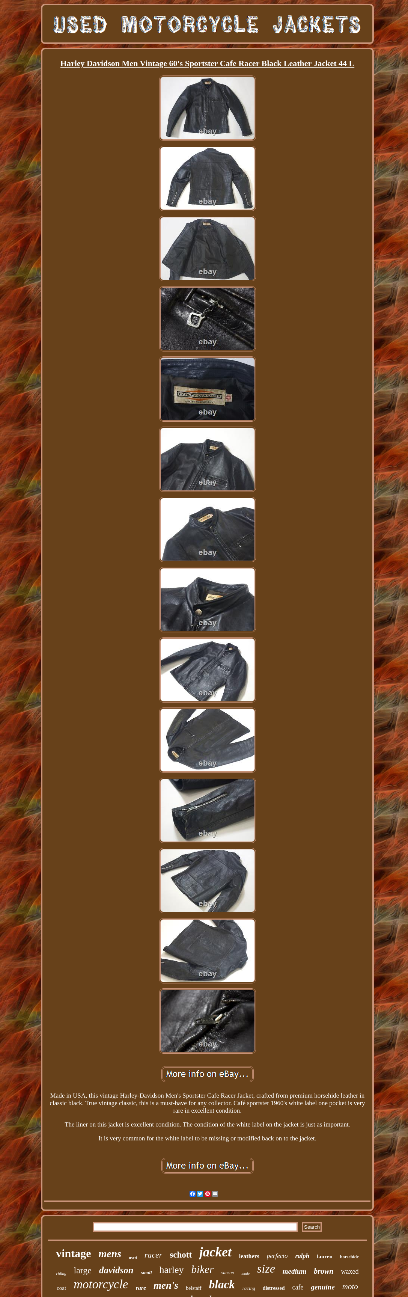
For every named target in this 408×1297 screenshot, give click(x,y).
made (245, 1273)
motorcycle (101, 1284)
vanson (227, 1272)
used (133, 1257)
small (146, 1272)
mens (110, 1253)
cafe (298, 1287)
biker (202, 1269)
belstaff (194, 1288)
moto (350, 1286)
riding (61, 1273)
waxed (349, 1271)
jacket (215, 1252)
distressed (274, 1288)
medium (294, 1271)
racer (154, 1254)
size (266, 1268)
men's (166, 1285)
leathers (249, 1256)
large (83, 1270)
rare (141, 1288)
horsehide (349, 1256)
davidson (116, 1270)
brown (323, 1271)
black (222, 1284)
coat (61, 1288)
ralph (302, 1255)
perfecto (277, 1255)
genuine (322, 1287)
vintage (73, 1253)
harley (172, 1269)
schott (181, 1254)
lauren (324, 1256)
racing (248, 1288)
